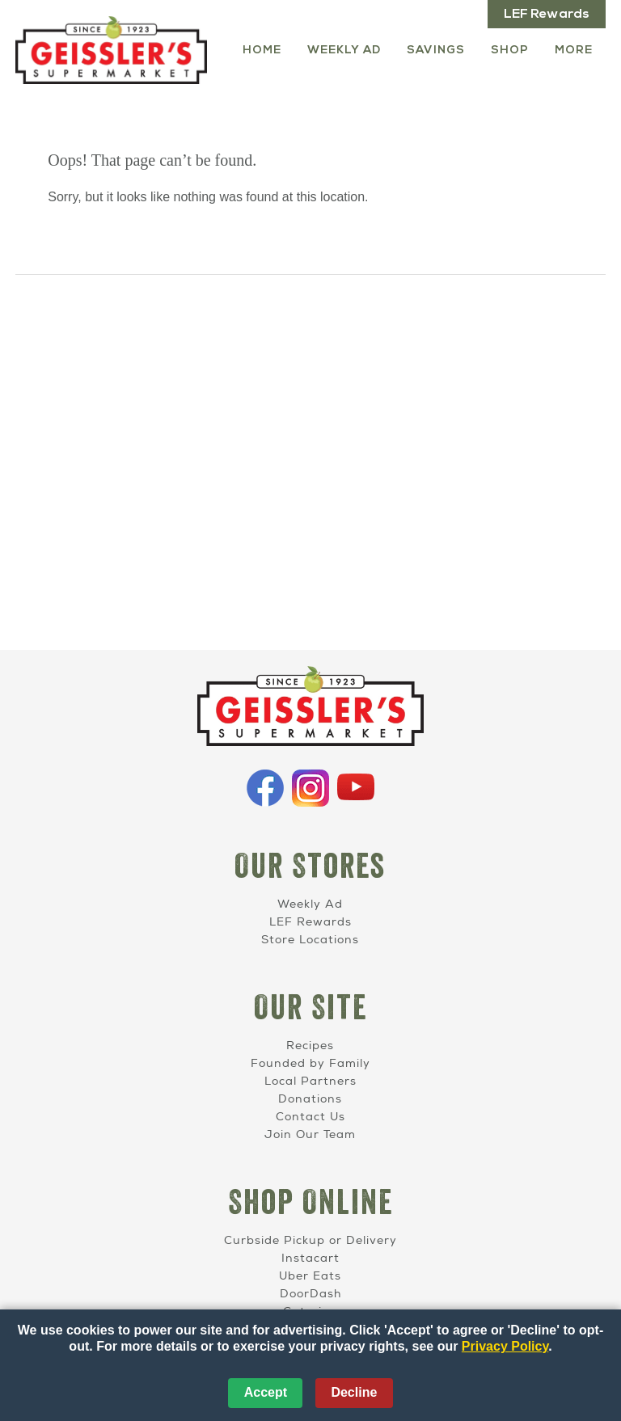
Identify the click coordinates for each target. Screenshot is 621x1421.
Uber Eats (310, 1276)
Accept (265, 1392)
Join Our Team (310, 1134)
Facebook (265, 788)
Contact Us (310, 1117)
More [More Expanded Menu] (574, 50)
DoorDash (310, 1294)
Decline (354, 1392)
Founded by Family (310, 1063)
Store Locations (310, 940)
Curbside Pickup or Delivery (310, 1240)
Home (262, 50)
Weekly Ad (344, 50)
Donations (310, 1099)
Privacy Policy (505, 1346)
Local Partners (310, 1081)
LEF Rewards (546, 14)
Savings (436, 50)
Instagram (310, 788)
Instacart (310, 1258)
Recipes (310, 1045)
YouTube (355, 788)
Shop (510, 50)
